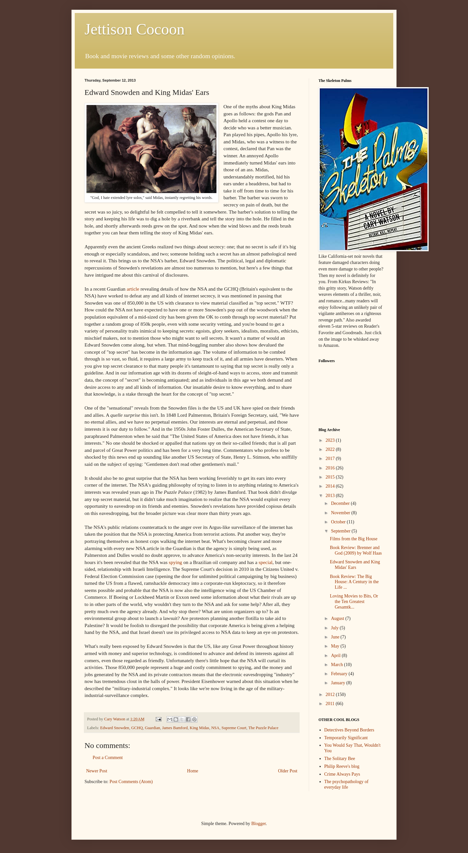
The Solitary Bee (339, 758)
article (133, 289)
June (335, 637)
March (337, 664)
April (336, 655)
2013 (331, 495)
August (338, 618)
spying (176, 562)
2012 (331, 694)
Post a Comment (108, 757)
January (338, 682)
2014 (331, 486)
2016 (331, 468)
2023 (331, 440)
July (335, 627)
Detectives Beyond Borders (349, 730)
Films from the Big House (353, 538)
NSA (215, 728)
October (339, 521)
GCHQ (137, 728)
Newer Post (96, 770)
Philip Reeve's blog (341, 766)
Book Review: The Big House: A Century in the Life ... (354, 582)
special (266, 562)
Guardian (152, 728)
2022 (331, 449)
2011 (331, 703)
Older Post (288, 770)
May (335, 646)
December (341, 503)
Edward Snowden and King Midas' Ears (355, 564)
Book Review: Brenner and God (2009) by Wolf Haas (356, 550)
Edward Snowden (114, 728)
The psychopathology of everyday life (346, 784)
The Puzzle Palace (263, 728)
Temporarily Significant (346, 737)
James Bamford (175, 728)
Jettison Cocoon (134, 29)
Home (192, 770)
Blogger (258, 823)
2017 (331, 458)
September (341, 531)
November (341, 512)
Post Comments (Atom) (131, 781)
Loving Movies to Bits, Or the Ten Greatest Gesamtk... (354, 602)
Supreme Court (233, 728)
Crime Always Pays (342, 774)
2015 (331, 477)
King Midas (199, 728)
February (339, 673)
